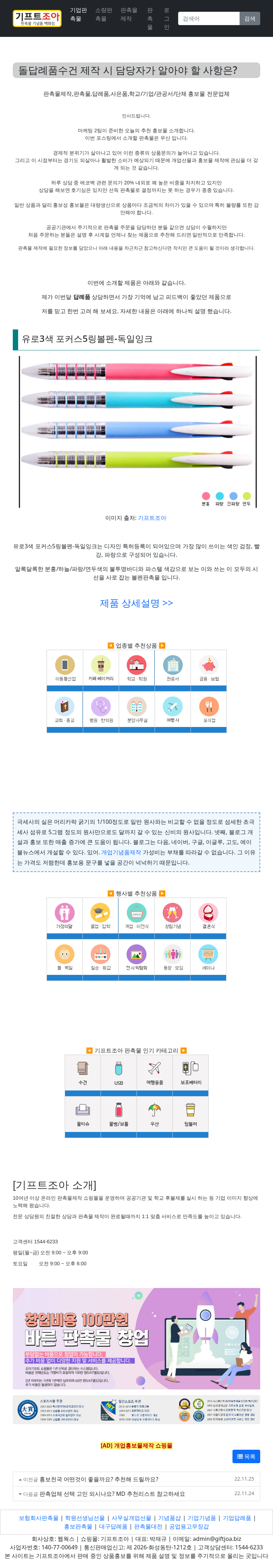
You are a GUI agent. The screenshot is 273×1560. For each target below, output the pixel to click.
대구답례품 (113, 1526)
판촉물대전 (148, 1526)
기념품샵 (169, 1518)
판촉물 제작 (129, 14)
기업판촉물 (78, 14)
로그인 (167, 18)
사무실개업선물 (131, 1518)
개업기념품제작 (121, 852)
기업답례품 (237, 1518)
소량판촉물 (103, 14)
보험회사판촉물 (39, 1518)
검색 (250, 18)
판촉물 (150, 18)
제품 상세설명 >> (136, 602)
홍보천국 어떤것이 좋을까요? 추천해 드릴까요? (99, 1479)
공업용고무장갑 (189, 1526)
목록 (246, 1456)
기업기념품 (202, 1518)
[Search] (209, 18)
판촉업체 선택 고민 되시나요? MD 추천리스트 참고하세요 (112, 1494)
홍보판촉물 (78, 1526)
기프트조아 (152, 518)
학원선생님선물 (85, 1518)
